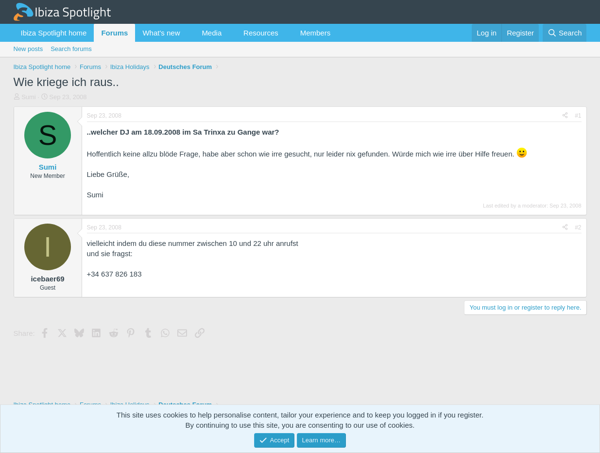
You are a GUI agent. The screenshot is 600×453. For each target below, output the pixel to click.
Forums (114, 33)
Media (212, 33)
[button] (187, 33)
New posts (28, 48)
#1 (578, 115)
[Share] (565, 116)
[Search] (565, 33)
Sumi (28, 97)
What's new (161, 33)
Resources (260, 33)
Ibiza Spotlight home (54, 33)
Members (315, 33)
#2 (578, 227)
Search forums (71, 48)
